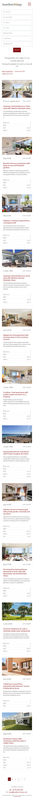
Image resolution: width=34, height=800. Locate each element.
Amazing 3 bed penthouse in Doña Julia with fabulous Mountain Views (17, 107)
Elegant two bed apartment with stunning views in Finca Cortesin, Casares (15, 337)
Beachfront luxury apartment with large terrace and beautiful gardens (16, 165)
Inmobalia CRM (17, 796)
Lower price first (19, 71)
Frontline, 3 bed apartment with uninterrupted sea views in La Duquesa (15, 394)
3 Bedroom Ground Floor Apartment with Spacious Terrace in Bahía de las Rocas (16, 686)
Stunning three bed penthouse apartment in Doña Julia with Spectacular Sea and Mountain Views (15, 572)
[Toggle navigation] (29, 4)
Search (17, 50)
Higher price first (7, 74)
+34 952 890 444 (17, 790)
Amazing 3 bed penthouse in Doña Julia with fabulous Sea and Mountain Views (16, 278)
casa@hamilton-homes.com (18, 792)
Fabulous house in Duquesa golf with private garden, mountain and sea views (16, 511)
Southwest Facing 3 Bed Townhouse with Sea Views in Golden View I (14, 741)
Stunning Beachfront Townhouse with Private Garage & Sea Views (16, 453)
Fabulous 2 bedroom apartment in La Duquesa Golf (16, 222)
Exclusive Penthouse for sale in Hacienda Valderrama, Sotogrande (16, 630)
